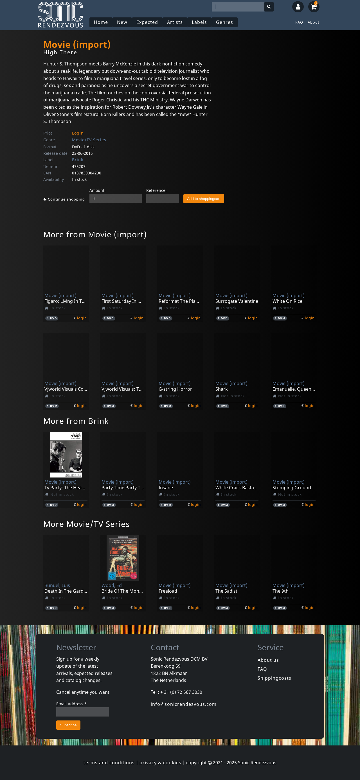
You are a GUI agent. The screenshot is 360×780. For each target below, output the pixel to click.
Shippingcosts (274, 678)
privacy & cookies (160, 762)
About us (268, 660)
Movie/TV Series (89, 139)
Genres (224, 22)
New (122, 22)
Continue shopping (64, 199)
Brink (77, 159)
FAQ (299, 22)
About (314, 22)
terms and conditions (109, 762)
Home (101, 22)
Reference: (156, 190)
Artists (175, 22)
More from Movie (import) (95, 234)
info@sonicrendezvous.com (184, 704)
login (82, 317)
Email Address (71, 703)
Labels (199, 22)
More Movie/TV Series (86, 524)
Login (78, 133)
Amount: (97, 190)
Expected (147, 22)
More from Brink (76, 420)
